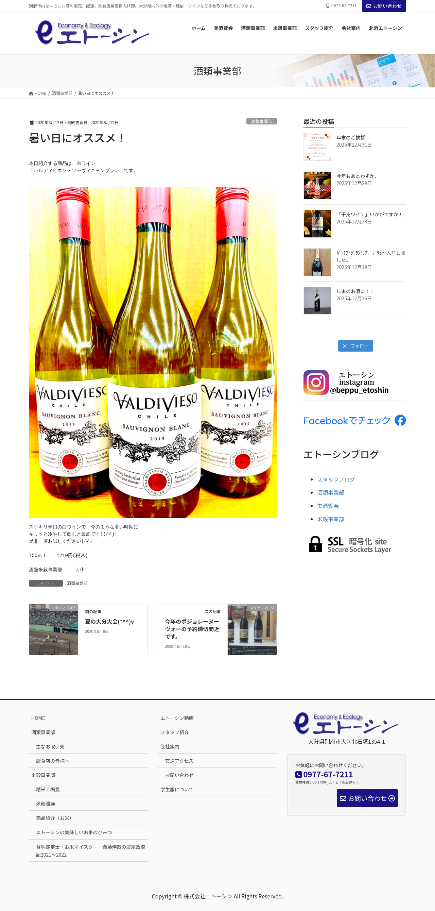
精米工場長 (48, 789)
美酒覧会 (328, 506)
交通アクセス (179, 760)
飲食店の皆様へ (52, 760)
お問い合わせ (384, 5)
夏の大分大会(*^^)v (109, 621)
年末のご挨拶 (350, 137)
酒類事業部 (262, 121)
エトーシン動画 (177, 717)
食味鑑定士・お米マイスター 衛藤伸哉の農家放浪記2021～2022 (90, 850)
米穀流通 (45, 803)
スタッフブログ (336, 479)
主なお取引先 (50, 746)
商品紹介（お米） (55, 817)
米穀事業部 (330, 519)
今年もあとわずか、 (357, 175)
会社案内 (169, 746)
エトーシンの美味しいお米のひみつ (74, 832)
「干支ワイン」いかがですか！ (369, 214)
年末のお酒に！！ (355, 291)
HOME (38, 717)
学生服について (177, 789)
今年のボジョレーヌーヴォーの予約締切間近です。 (192, 629)
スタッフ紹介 (174, 732)
